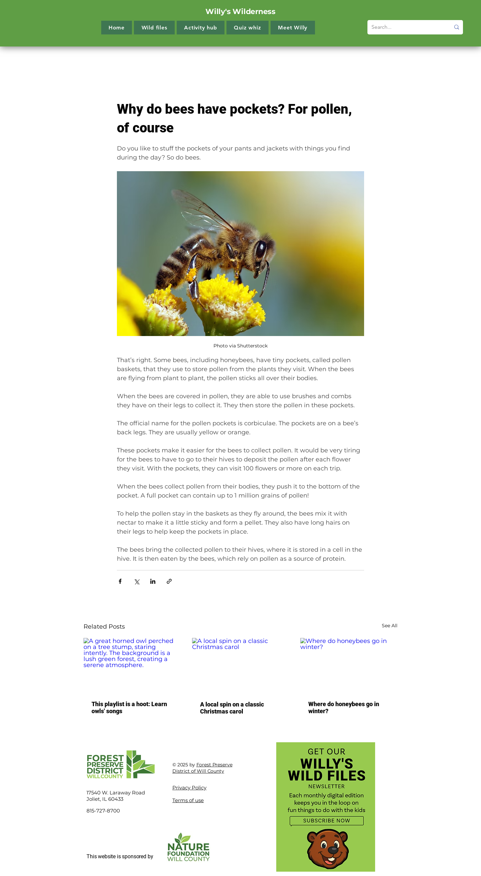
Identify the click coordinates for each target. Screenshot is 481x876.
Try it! (183, 60)
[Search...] (405, 27)
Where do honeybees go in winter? (343, 707)
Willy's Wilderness (240, 11)
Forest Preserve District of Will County (202, 768)
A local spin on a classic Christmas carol (232, 708)
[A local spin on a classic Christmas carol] (240, 665)
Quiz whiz (309, 60)
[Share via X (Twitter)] (136, 581)
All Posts (94, 60)
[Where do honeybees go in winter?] (348, 665)
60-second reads (353, 60)
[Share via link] (169, 581)
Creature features (224, 60)
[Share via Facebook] (120, 581)
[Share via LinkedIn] (153, 581)
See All (389, 626)
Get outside (271, 60)
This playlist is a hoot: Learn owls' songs (129, 707)
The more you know (140, 60)
